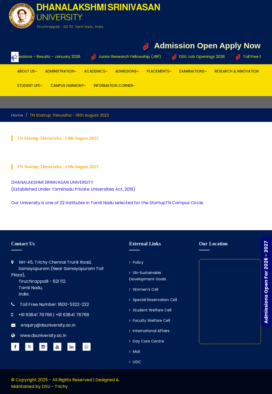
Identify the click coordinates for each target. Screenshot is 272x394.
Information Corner (114, 85)
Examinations (193, 71)
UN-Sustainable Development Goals (147, 276)
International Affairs (149, 330)
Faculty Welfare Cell (149, 320)
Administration (60, 71)
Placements (159, 71)
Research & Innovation (237, 71)
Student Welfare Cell (150, 310)
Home (17, 115)
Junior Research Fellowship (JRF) (130, 56)
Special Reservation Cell (153, 299)
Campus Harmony (68, 85)
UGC (135, 362)
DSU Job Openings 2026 (201, 56)
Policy (136, 262)
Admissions (127, 71)
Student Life (29, 85)
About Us (27, 71)
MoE (134, 351)
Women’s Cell (143, 289)
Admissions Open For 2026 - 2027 (266, 282)
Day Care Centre (146, 341)
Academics (96, 71)
